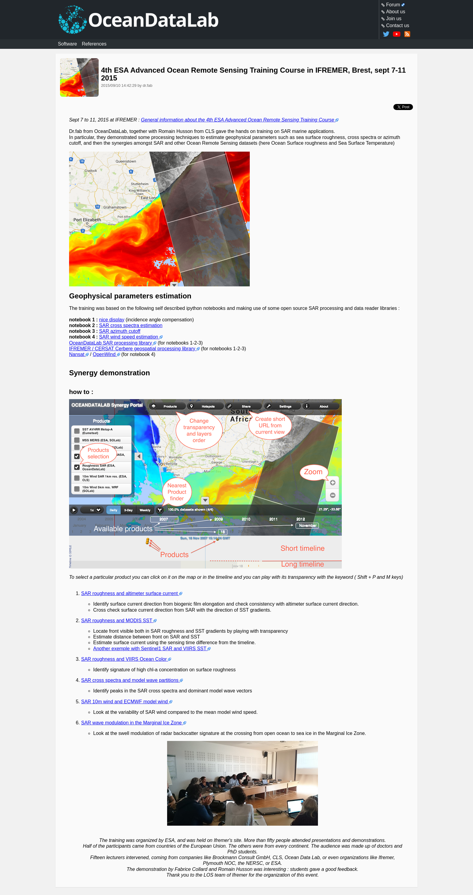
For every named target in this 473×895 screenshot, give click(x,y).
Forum (393, 4)
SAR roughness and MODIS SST (116, 620)
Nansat (76, 354)
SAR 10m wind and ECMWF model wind (124, 701)
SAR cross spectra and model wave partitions (130, 680)
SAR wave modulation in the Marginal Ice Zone (131, 722)
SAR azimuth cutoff (120, 331)
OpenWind (104, 354)
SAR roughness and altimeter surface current (129, 593)
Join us (394, 18)
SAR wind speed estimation (128, 337)
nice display (112, 319)
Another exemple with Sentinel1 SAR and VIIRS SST (149, 648)
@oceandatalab (386, 34)
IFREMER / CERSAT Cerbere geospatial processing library (132, 348)
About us (395, 11)
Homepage (236, 19)
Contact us (397, 25)
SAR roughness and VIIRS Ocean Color (124, 659)
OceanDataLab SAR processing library (110, 342)
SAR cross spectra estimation (131, 325)
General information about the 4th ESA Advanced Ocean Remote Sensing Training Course (237, 119)
